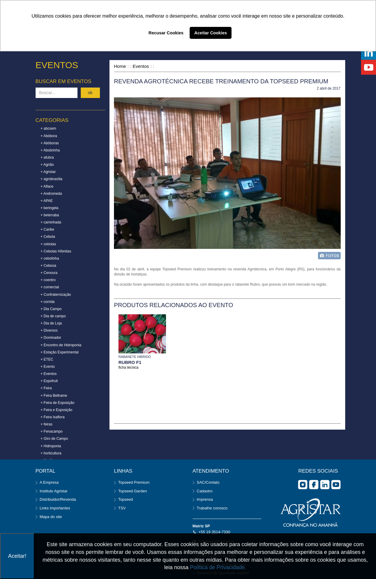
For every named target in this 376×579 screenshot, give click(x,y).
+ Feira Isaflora (53, 417)
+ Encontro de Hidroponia (61, 345)
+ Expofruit (49, 381)
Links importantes (55, 508)
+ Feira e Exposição (56, 410)
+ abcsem (48, 128)
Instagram (303, 484)
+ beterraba (50, 215)
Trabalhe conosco (212, 508)
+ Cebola (48, 237)
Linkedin (325, 484)
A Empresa (49, 482)
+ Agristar (48, 172)
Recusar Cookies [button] (166, 32)
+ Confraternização (56, 294)
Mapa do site (51, 516)
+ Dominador (51, 338)
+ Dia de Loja (51, 323)
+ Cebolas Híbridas (56, 251)
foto (329, 255)
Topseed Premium (134, 482)
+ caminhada (51, 222)
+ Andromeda (51, 194)
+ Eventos (49, 374)
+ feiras (47, 424)
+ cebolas (48, 244)
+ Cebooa (48, 266)
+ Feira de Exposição (57, 403)
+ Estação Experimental (60, 352)
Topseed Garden (132, 491)
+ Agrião (47, 165)
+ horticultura (51, 453)
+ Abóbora (49, 136)
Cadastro (205, 491)
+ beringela (50, 208)
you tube (336, 484)
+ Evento (48, 366)
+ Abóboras (50, 143)
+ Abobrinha (50, 150)
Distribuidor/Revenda (58, 499)
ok (90, 92)
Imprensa (205, 499)
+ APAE (47, 201)
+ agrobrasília (52, 179)
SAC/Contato (208, 482)
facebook (314, 484)
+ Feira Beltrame (54, 395)
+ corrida (48, 302)
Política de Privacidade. (218, 567)
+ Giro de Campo (54, 438)
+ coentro (48, 280)
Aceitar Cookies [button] (210, 32)
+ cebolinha (50, 258)
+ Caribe (47, 229)
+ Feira (46, 388)
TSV (122, 508)
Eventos (141, 66)
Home (120, 66)
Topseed (125, 499)
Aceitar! (17, 556)
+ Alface (47, 186)
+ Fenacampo (52, 431)
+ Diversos (49, 330)
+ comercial (50, 287)
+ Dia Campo (51, 309)
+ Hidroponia (51, 446)
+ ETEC (47, 359)
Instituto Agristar (54, 491)
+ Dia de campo (53, 316)
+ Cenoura (49, 273)
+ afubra (47, 157)
